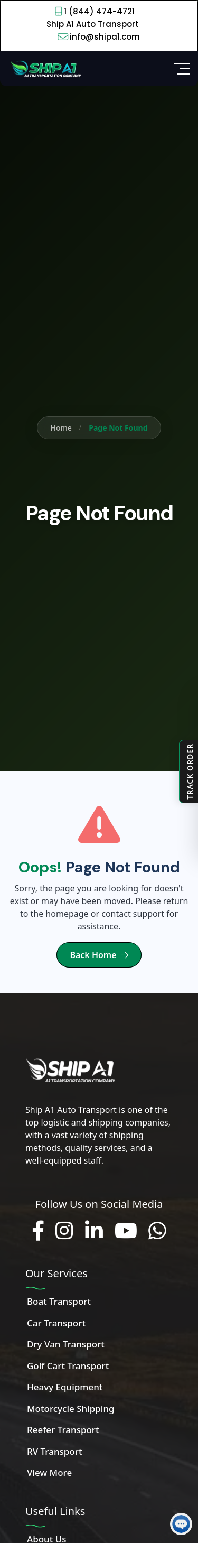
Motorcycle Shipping (71, 1408)
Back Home (99, 955)
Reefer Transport (63, 1430)
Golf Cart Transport (68, 1366)
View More (49, 1472)
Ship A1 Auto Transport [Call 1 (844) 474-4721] (92, 24)
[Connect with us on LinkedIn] (94, 1231)
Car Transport (56, 1323)
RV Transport (54, 1451)
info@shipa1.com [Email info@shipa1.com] (105, 36)
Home (60, 428)
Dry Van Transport (66, 1344)
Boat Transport (59, 1301)
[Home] (45, 67)
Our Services (56, 1273)
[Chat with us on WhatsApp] (157, 1231)
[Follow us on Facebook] (38, 1231)
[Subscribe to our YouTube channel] (126, 1231)
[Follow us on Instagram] (64, 1231)
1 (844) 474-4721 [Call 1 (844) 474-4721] (99, 11)
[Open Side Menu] (182, 69)
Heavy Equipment (64, 1387)
